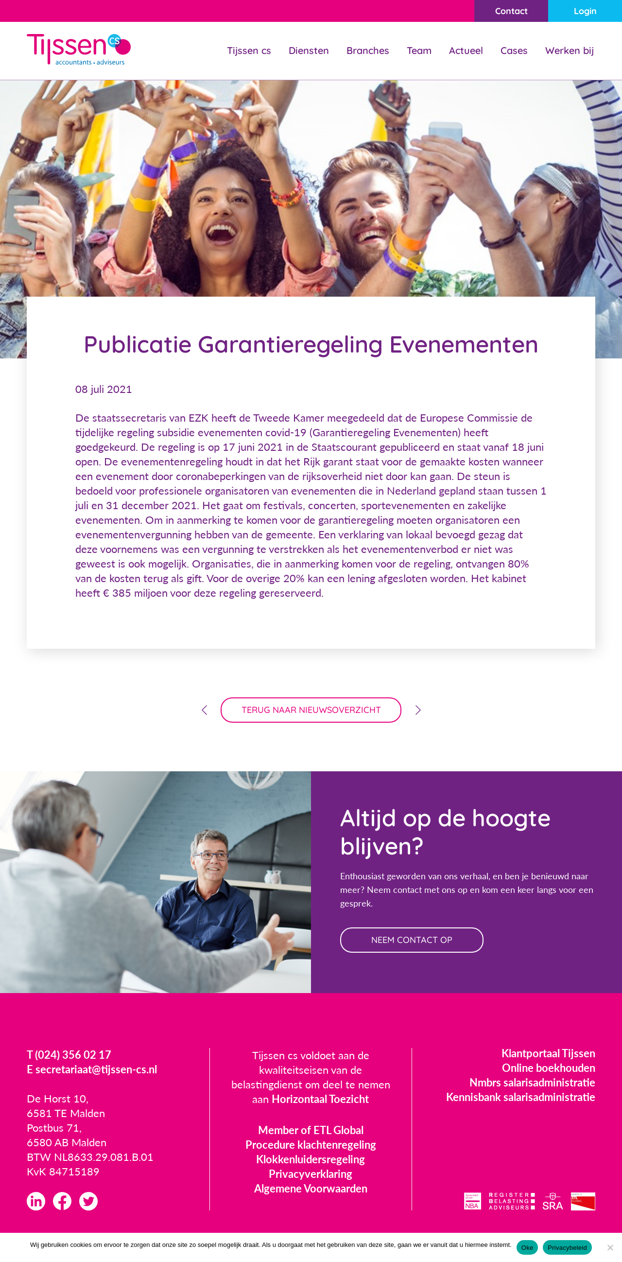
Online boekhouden (548, 1067)
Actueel (466, 50)
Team (419, 50)
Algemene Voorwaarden (310, 1188)
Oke (527, 1247)
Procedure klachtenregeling (310, 1144)
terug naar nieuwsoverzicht (311, 709)
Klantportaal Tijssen (548, 1053)
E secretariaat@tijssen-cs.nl (92, 1069)
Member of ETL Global (310, 1130)
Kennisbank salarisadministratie (520, 1096)
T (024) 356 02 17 (69, 1054)
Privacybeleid (567, 1247)
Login (585, 11)
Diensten (309, 50)
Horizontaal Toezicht (320, 1098)
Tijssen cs (249, 50)
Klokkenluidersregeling (310, 1159)
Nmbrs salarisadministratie (532, 1082)
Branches (367, 50)
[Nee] (610, 1247)
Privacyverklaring (310, 1173)
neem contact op (411, 939)
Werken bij (569, 50)
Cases (514, 50)
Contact (511, 11)
